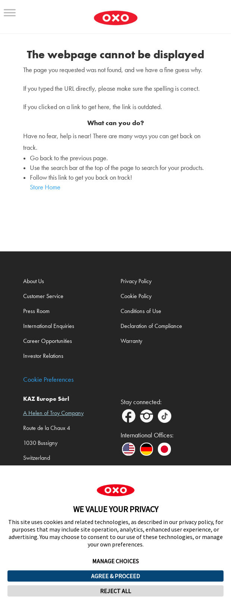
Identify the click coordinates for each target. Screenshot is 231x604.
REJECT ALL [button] (115, 591)
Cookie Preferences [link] (48, 380)
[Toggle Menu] (10, 12)
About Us (33, 281)
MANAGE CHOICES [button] (115, 561)
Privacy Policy (136, 281)
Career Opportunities (47, 341)
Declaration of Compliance (151, 326)
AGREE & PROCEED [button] (115, 576)
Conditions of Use (141, 311)
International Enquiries (48, 326)
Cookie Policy (136, 296)
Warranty (131, 341)
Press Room (36, 311)
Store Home (45, 187)
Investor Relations (43, 356)
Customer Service (43, 296)
